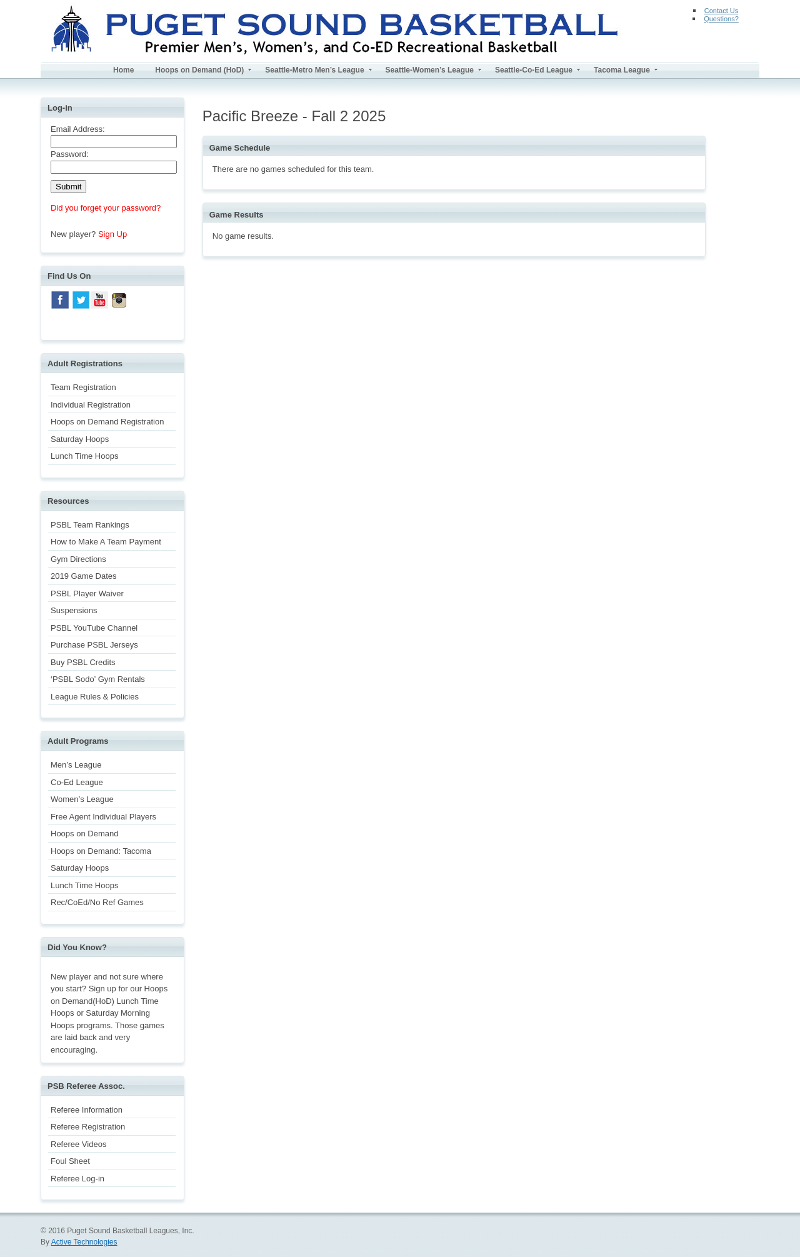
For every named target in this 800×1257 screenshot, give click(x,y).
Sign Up (112, 234)
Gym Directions (78, 559)
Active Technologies (84, 1242)
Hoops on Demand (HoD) (199, 70)
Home (123, 70)
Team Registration (83, 387)
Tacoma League (622, 70)
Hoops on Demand (84, 833)
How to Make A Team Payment (106, 541)
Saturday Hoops (80, 439)
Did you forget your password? (106, 208)
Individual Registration (91, 404)
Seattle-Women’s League (430, 70)
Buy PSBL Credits (83, 662)
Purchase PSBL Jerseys (94, 644)
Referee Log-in (77, 1178)
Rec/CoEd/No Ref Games (97, 902)
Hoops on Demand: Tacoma (101, 851)
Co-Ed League (77, 782)
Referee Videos (78, 1144)
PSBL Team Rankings (90, 524)
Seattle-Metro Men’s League (314, 70)
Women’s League (82, 799)
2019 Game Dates (84, 576)
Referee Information (86, 1109)
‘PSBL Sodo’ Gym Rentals (98, 679)
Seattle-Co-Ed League (533, 70)
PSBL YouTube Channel (94, 628)
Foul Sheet (70, 1161)
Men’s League (76, 764)
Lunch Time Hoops (84, 456)
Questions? (721, 19)
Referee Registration (88, 1126)
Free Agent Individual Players (103, 816)
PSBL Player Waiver (87, 593)
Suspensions (74, 610)
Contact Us (721, 10)
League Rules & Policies (95, 696)
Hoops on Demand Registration (107, 421)
